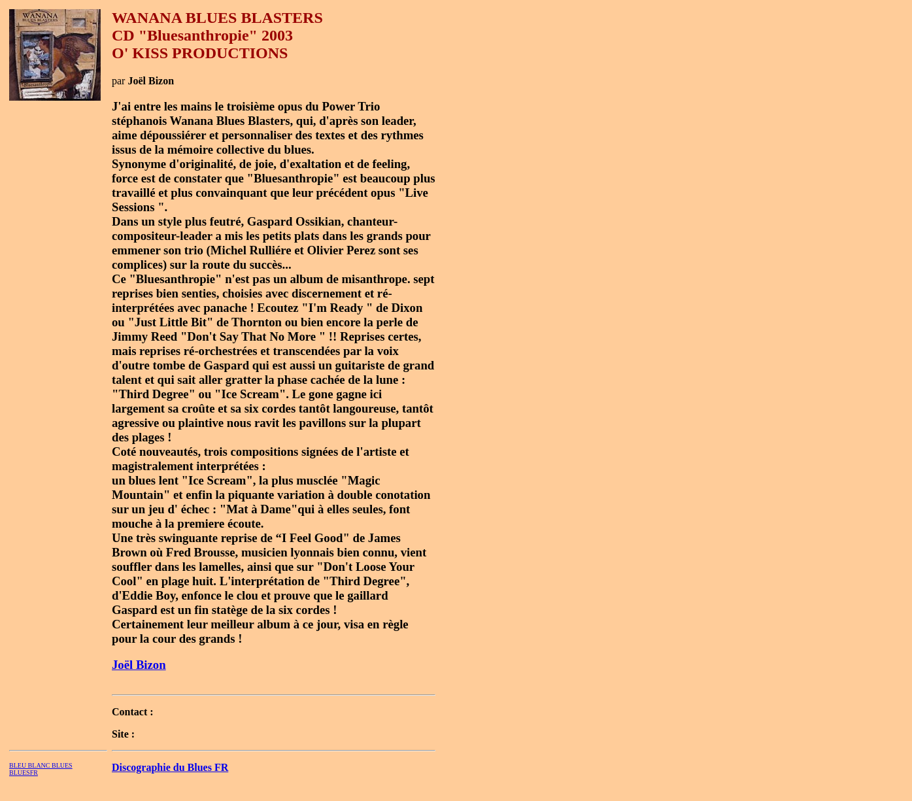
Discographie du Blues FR (170, 767)
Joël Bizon (139, 665)
